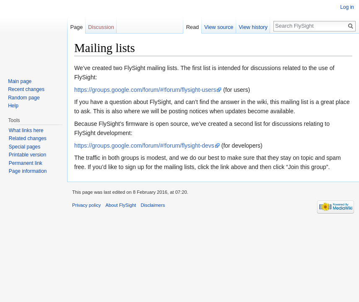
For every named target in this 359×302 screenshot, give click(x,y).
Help (13, 106)
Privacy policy (86, 205)
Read (192, 27)
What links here (26, 130)
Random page (23, 98)
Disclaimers (153, 205)
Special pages (24, 147)
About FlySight (121, 205)
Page (76, 27)
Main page (19, 81)
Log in (347, 7)
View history (253, 27)
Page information (28, 171)
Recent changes (26, 89)
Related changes (28, 138)
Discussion (101, 27)
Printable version (27, 155)
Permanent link (25, 163)
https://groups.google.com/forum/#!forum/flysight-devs (144, 145)
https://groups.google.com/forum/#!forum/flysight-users (145, 89)
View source (218, 27)
